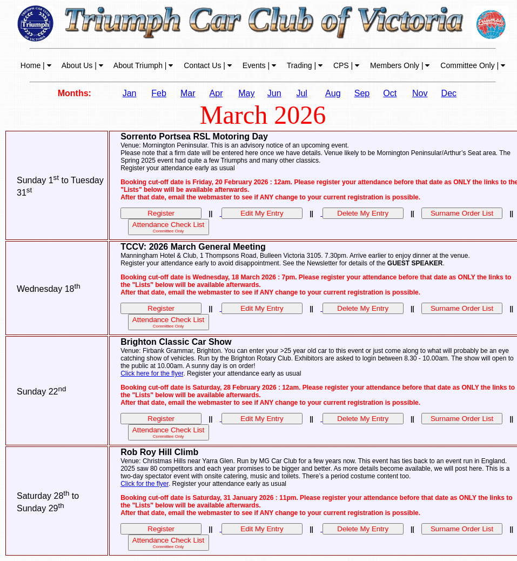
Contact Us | (207, 65)
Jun (274, 93)
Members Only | (398, 65)
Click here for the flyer (151, 373)
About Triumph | (142, 65)
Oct (390, 93)
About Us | (81, 65)
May (246, 93)
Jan (130, 93)
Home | (36, 65)
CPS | (345, 65)
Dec (448, 93)
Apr (216, 93)
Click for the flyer (144, 483)
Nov (419, 93)
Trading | (304, 65)
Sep (362, 93)
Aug (332, 93)
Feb (158, 93)
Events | (258, 65)
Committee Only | (471, 65)
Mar (188, 93)
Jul (301, 93)
